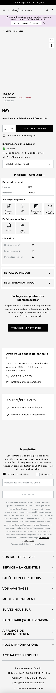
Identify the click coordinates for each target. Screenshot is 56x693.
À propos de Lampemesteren (15, 632)
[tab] (28, 557)
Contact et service (18, 557)
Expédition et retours (21, 578)
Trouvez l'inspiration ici (26, 327)
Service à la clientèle (21, 567)
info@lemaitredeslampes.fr (26, 381)
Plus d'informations (20, 645)
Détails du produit (17, 272)
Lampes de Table (14, 30)
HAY (30, 186)
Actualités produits (20, 655)
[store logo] (21, 10)
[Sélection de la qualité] (8, 128)
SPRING (26, 23)
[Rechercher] (47, 10)
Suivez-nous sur (16, 609)
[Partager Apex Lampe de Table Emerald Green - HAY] (51, 45)
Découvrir (41, 19)
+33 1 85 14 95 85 (21, 376)
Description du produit (20, 282)
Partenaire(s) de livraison (25, 620)
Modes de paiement (18, 599)
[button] (51, 40)
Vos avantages (15, 588)
